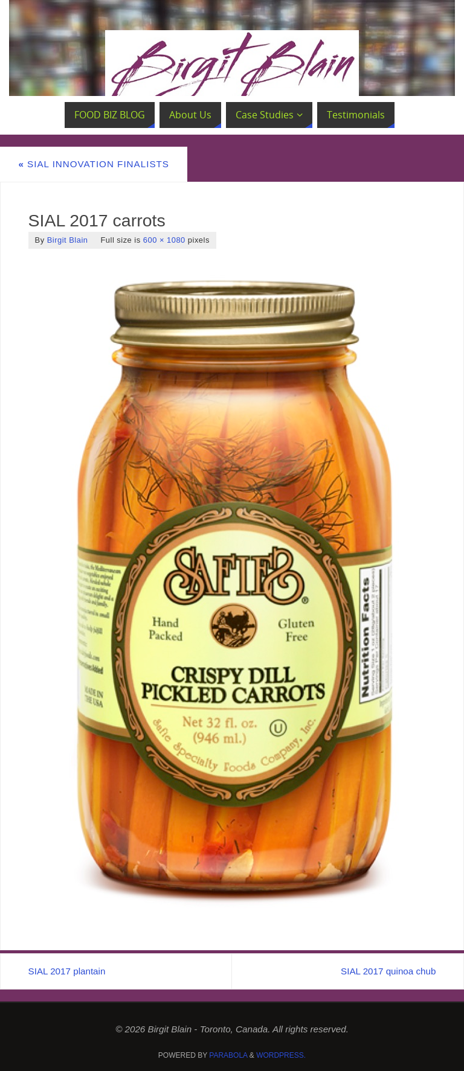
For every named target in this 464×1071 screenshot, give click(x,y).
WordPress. (281, 1055)
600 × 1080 (164, 240)
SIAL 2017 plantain (67, 971)
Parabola (228, 1055)
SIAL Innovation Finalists (93, 164)
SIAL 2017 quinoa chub (388, 971)
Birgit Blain (67, 240)
